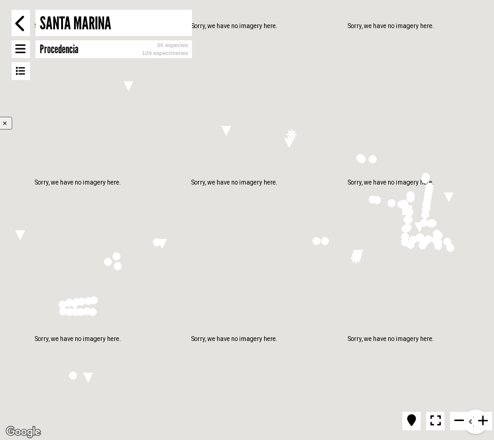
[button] (82, 302)
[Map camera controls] (475, 421)
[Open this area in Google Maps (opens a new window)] (23, 432)
